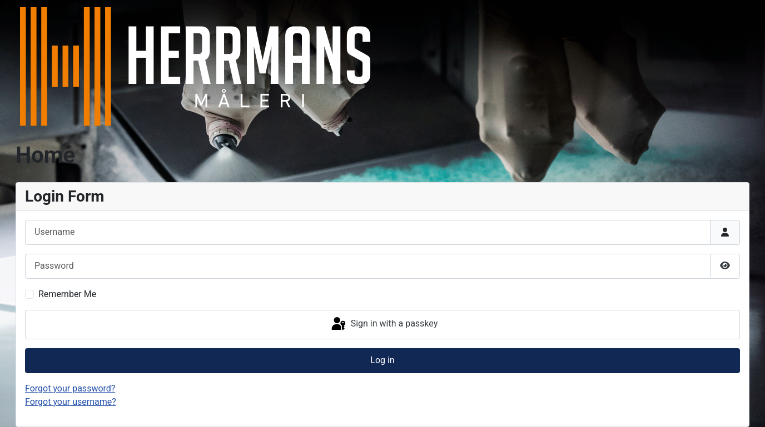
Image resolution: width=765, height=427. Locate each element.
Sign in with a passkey (384, 324)
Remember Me (67, 294)
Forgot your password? (70, 388)
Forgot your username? (70, 401)
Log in (382, 360)
